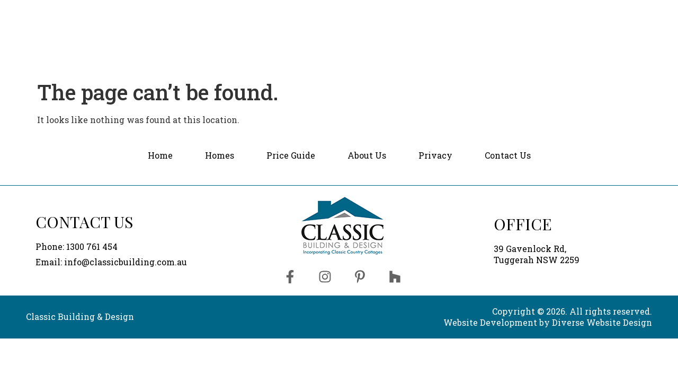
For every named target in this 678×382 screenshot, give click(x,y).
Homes (379, 27)
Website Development (490, 322)
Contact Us (608, 28)
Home (324, 27)
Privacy (435, 155)
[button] (379, 28)
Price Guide (446, 27)
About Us (517, 27)
